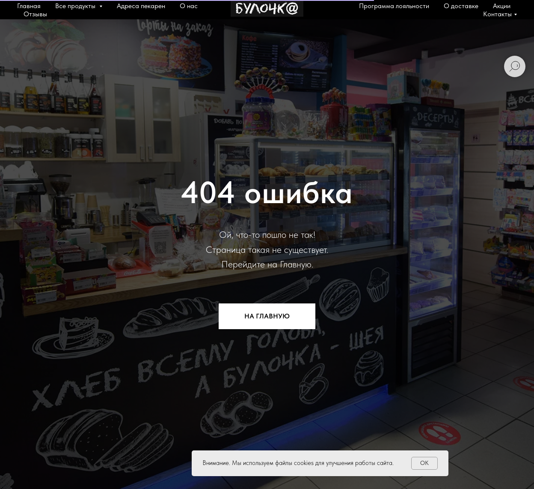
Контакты (497, 14)
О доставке (461, 6)
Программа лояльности (394, 6)
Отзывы (35, 14)
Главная (29, 6)
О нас (189, 6)
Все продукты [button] (76, 6)
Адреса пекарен (141, 6)
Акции (501, 6)
